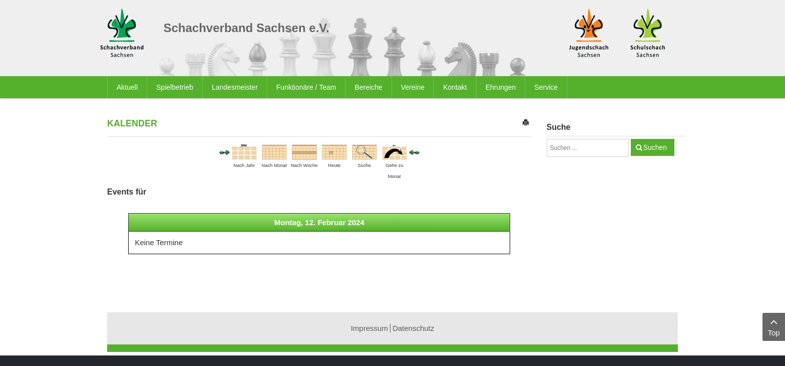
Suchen (655, 147)
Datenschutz (413, 328)
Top (773, 326)
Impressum (369, 328)
